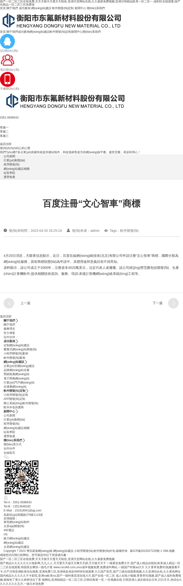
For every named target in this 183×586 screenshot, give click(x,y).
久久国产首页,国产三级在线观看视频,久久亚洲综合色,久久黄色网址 (138, 571)
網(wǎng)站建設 (41, 8)
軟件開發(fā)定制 (63, 8)
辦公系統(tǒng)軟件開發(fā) (21, 403)
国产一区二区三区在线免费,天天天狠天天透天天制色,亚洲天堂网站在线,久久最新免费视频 (57, 559)
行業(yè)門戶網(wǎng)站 (19, 382)
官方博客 (9, 333)
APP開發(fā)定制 (14, 399)
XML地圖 (169, 551)
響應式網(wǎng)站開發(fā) (20, 349)
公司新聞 (9, 156)
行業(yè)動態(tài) (14, 160)
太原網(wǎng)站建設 (17, 546)
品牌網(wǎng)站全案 (17, 370)
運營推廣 (9, 177)
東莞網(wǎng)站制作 (17, 522)
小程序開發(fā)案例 (16, 353)
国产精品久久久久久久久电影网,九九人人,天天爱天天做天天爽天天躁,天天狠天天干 (53, 563)
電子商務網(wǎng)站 (17, 378)
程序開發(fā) (11, 164)
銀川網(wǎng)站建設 (17, 538)
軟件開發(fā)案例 (14, 357)
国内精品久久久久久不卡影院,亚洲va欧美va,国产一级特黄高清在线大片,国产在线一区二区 (57, 575)
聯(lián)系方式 (13, 444)
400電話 (9, 530)
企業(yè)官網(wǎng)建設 (19, 366)
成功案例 (24, 8)
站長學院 (9, 173)
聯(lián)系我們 (96, 8)
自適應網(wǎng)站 (15, 386)
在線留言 (9, 452)
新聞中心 (80, 8)
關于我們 (12, 8)
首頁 (3, 8)
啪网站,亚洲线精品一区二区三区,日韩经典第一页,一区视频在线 (82, 579)
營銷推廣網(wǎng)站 (17, 374)
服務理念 (9, 328)
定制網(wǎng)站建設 (17, 345)
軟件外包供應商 (14, 407)
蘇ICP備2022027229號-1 (146, 551)
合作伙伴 (9, 337)
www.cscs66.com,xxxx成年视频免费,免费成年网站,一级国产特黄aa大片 (98, 567)
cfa (5, 534)
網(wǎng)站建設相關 (17, 168)
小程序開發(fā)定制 (16, 395)
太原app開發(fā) (14, 526)
